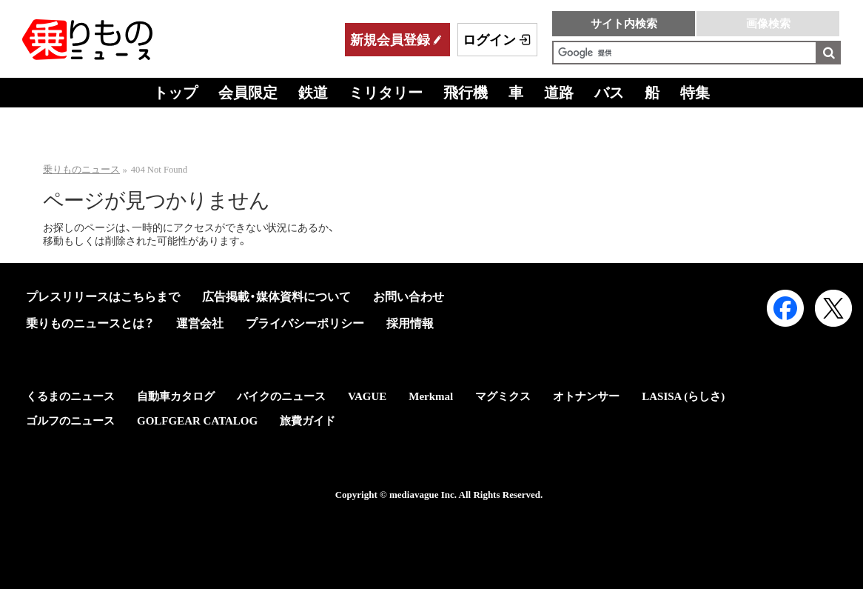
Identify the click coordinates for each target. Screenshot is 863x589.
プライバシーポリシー (305, 323)
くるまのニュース (70, 396)
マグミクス (503, 396)
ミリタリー (386, 92)
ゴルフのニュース (70, 421)
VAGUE (367, 396)
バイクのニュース (281, 396)
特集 (695, 92)
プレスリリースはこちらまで (103, 296)
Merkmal (431, 396)
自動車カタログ (176, 396)
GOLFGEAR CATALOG (197, 421)
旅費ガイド (307, 421)
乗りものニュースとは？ (90, 323)
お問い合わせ (408, 296)
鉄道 (313, 92)
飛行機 (465, 92)
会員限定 (248, 92)
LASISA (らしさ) (683, 396)
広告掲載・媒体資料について (276, 296)
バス (609, 92)
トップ (175, 92)
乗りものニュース (81, 169)
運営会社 (200, 323)
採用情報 (410, 323)
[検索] (684, 52)
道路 (559, 92)
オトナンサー (586, 396)
